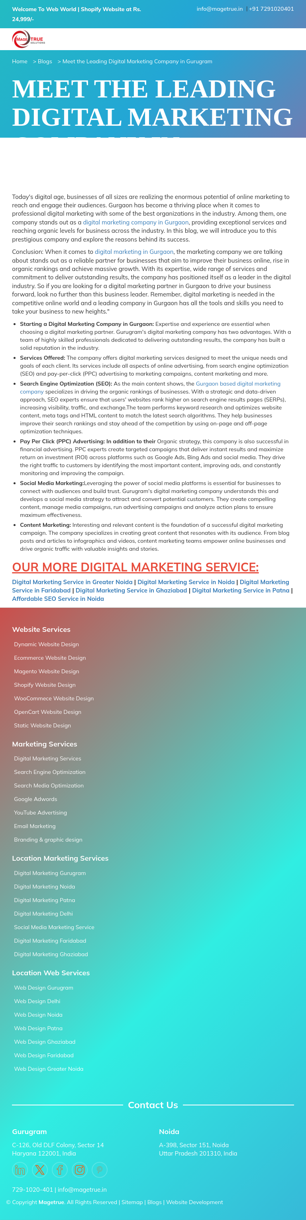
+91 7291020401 (271, 8)
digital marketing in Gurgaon (134, 251)
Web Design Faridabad (43, 1055)
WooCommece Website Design (54, 698)
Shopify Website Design (45, 685)
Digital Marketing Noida (44, 886)
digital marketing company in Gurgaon (135, 222)
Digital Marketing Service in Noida (186, 582)
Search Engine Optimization (49, 772)
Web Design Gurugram (43, 987)
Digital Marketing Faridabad (50, 940)
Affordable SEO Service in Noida (58, 598)
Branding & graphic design (48, 839)
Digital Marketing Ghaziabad (51, 954)
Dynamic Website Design (46, 644)
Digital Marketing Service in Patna (240, 590)
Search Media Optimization (49, 785)
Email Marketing (34, 826)
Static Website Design (42, 725)
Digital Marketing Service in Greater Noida (72, 582)
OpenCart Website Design (47, 712)
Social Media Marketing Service (54, 927)
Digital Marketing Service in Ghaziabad (131, 590)
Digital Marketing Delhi (43, 913)
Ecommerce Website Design (50, 658)
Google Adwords (35, 799)
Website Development (194, 1202)
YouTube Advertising (40, 812)
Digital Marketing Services (47, 758)
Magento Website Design (46, 671)
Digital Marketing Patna (44, 900)
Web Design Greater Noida (48, 1069)
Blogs (154, 1202)
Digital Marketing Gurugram (50, 873)
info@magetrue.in (220, 8)
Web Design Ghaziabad (44, 1042)
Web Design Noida (38, 1014)
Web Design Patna (38, 1028)
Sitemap (132, 1202)
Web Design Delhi (37, 1001)
